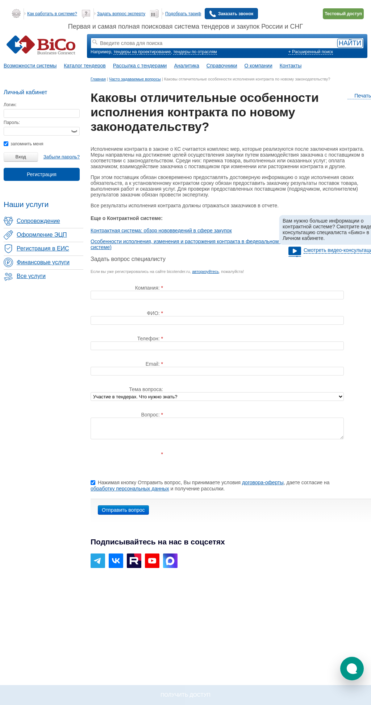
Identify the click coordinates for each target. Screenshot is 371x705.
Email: (153, 364)
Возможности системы (30, 66)
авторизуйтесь (205, 271)
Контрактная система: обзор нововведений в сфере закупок (161, 230)
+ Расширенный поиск (310, 51)
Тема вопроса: (146, 389)
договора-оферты (263, 482)
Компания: (148, 288)
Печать (359, 96)
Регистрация (42, 174)
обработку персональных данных (130, 489)
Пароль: (12, 122)
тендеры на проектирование (142, 51)
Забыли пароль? (61, 156)
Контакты (290, 66)
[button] (352, 668)
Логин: (10, 104)
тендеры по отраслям (195, 51)
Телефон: (149, 338)
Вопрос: (151, 415)
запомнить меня (23, 143)
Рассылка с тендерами (140, 66)
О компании (258, 66)
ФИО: (154, 313)
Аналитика (186, 66)
